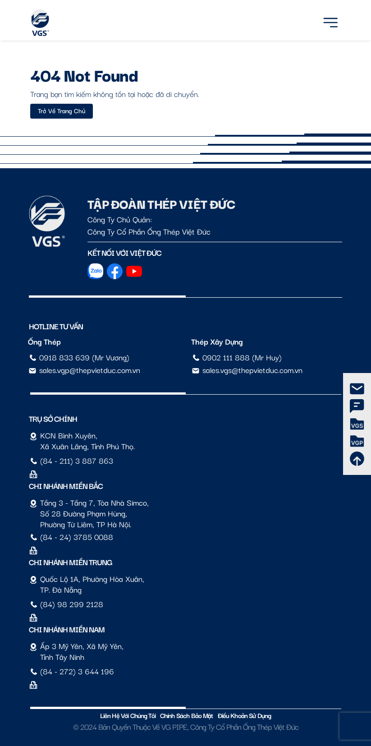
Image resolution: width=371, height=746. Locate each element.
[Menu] (330, 21)
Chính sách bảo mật (186, 715)
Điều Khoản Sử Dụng (244, 715)
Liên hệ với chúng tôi (128, 715)
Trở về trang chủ (61, 110)
